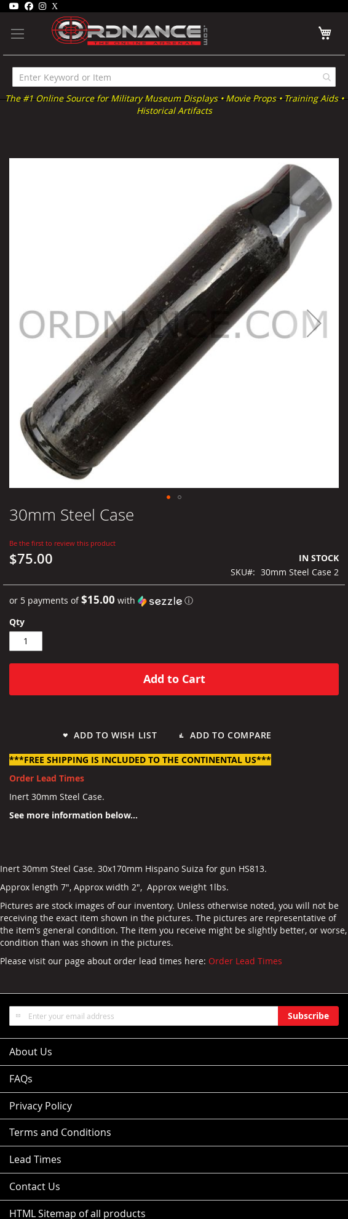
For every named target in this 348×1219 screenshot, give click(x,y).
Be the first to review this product (62, 543)
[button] (314, 323)
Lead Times (35, 1159)
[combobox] (174, 77)
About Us (30, 1051)
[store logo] (111, 31)
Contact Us (34, 1186)
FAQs (21, 1078)
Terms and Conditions (60, 1132)
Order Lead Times (245, 961)
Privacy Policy (40, 1106)
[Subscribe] (308, 1016)
